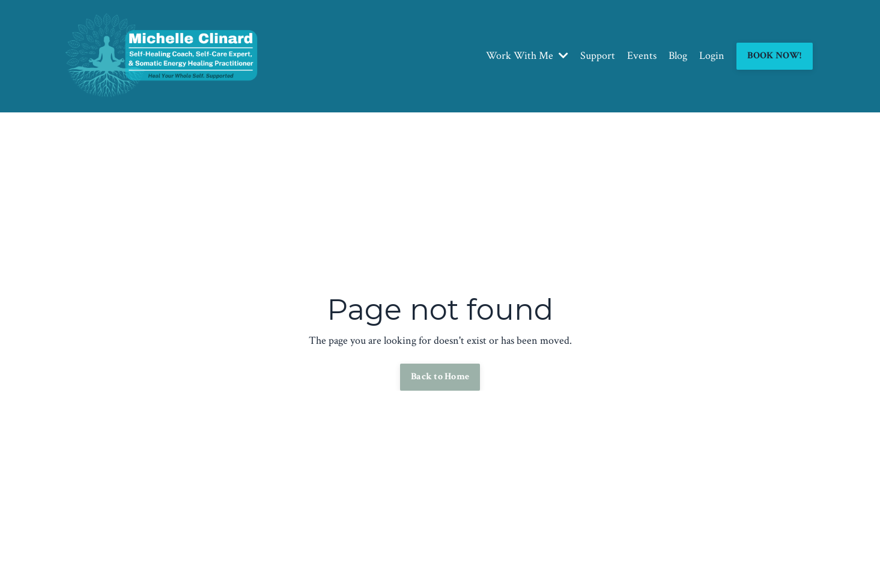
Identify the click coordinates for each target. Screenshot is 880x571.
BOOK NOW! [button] (774, 55)
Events (642, 56)
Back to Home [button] (440, 376)
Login (711, 56)
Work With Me (527, 56)
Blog (678, 56)
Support (597, 56)
